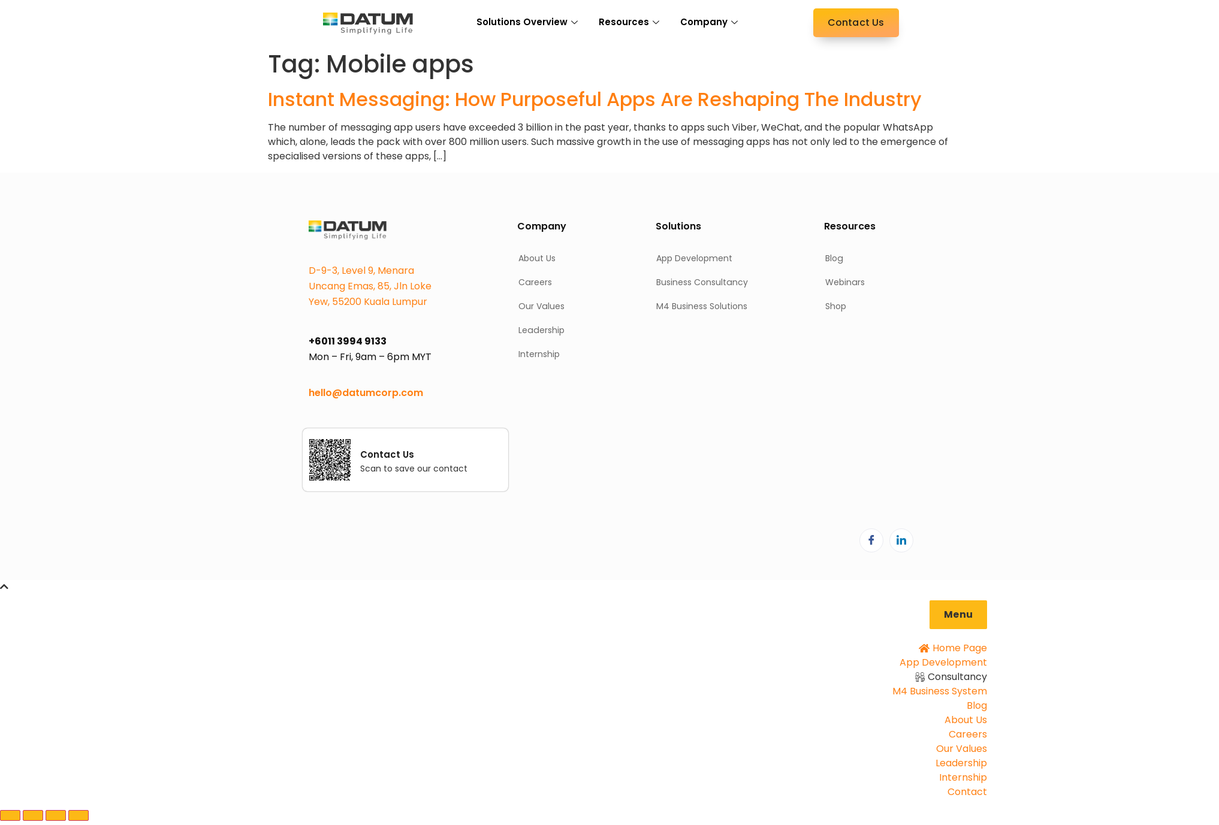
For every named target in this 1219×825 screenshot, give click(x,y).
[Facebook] (871, 540)
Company (710, 22)
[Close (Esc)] (78, 815)
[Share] (56, 815)
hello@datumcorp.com (366, 393)
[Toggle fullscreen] (33, 815)
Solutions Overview (528, 22)
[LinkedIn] (901, 540)
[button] (958, 614)
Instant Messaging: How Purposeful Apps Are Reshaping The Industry (595, 99)
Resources (630, 22)
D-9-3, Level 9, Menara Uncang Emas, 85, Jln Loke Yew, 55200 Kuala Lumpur (370, 286)
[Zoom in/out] (10, 815)
